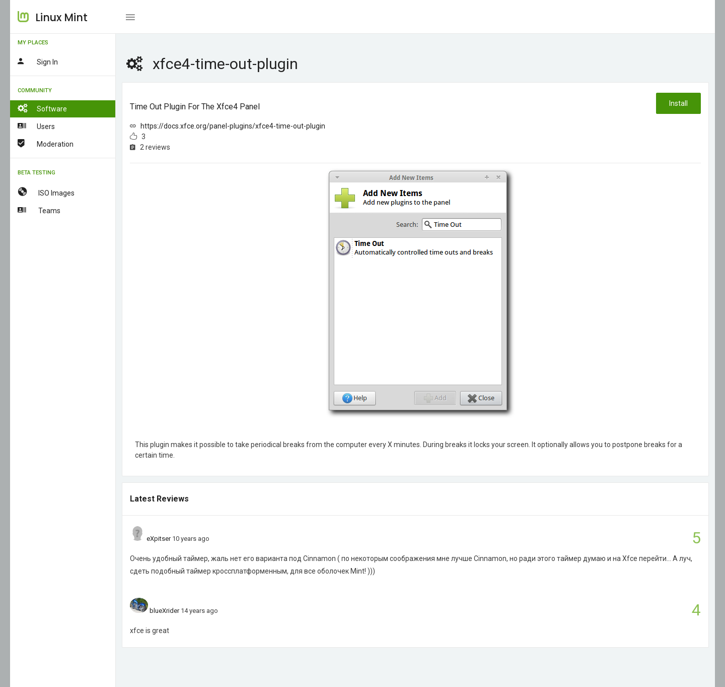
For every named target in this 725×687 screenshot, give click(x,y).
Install (678, 103)
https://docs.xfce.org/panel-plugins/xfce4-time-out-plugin (232, 126)
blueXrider (164, 610)
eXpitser (159, 538)
